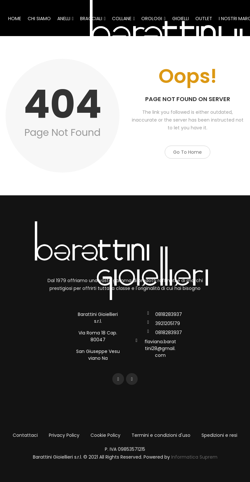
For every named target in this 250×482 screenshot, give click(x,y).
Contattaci (25, 435)
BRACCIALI (92, 18)
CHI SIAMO (39, 18)
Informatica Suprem (194, 457)
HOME (14, 18)
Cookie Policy (105, 435)
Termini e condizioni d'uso (161, 435)
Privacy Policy (64, 435)
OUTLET (203, 18)
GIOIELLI (180, 18)
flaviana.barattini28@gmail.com (160, 348)
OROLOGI (153, 18)
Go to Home (187, 152)
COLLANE (123, 18)
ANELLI (65, 18)
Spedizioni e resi (219, 435)
